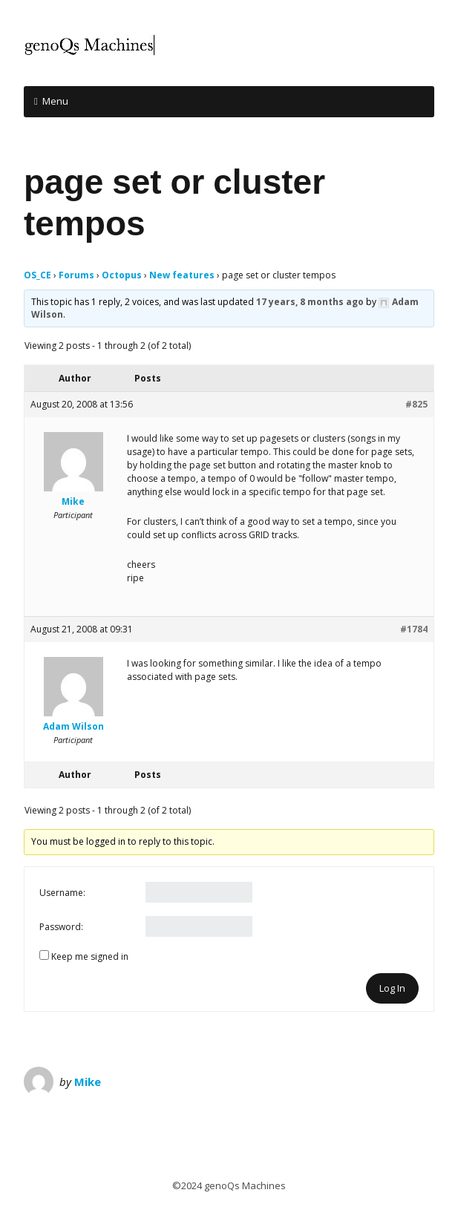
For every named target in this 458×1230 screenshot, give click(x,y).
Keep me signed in (89, 956)
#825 (416, 404)
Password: (61, 926)
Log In (392, 988)
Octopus (122, 275)
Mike (87, 1081)
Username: (62, 892)
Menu (55, 101)
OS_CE (37, 275)
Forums (76, 275)
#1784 (414, 629)
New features (182, 275)
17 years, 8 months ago (310, 301)
